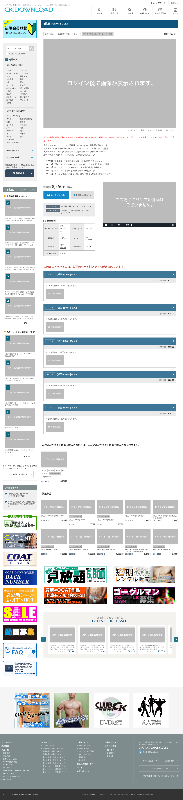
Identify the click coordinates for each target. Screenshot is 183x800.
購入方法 (82, 760)
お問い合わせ (148, 761)
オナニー (23, 70)
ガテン (22, 137)
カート (175, 13)
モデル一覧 (7, 779)
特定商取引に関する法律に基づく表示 (158, 776)
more (27, 323)
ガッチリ (64, 210)
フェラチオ (80, 206)
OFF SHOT (24, 97)
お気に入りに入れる (83, 195)
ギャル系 (23, 125)
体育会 (22, 122)
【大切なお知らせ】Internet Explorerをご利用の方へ (18, 495)
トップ (99, 13)
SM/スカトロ (11, 88)
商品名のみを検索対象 (17, 54)
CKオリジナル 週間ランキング (55, 766)
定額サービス (110, 742)
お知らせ (110, 756)
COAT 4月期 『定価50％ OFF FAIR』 (17, 771)
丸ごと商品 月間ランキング (54, 760)
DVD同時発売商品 (10, 762)
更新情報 (110, 753)
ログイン (174, 3)
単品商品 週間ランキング (53, 748)
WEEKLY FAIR (8, 768)
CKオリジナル (8, 765)
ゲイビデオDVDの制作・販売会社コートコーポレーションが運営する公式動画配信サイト (38, 5)
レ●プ (22, 85)
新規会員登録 (160, 13)
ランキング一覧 (49, 745)
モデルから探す (12, 150)
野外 (21, 82)
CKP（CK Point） (85, 754)
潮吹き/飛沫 (24, 88)
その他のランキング (19, 474)
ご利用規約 (169, 761)
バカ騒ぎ (23, 94)
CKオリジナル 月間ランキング (55, 769)
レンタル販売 (110, 746)
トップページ (7, 742)
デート (8, 70)
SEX (89, 206)
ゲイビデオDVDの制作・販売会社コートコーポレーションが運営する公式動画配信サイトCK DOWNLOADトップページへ (29, 9)
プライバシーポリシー (159, 768)
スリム (8, 119)
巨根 (8, 122)
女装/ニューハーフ (13, 142)
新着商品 (6, 753)
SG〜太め (10, 140)
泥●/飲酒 (9, 100)
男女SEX (23, 76)
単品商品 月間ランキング (53, 751)
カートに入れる (58, 195)
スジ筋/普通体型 (77, 210)
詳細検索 (20, 173)
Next (176, 639)
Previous (43, 639)
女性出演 (9, 79)
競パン (22, 131)
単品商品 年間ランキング (53, 754)
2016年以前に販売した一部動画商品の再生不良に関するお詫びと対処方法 (21, 504)
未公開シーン (11, 97)
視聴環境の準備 (84, 745)
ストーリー (10, 85)
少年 (8, 128)
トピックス (109, 750)
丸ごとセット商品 (10, 759)
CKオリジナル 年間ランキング (55, 772)
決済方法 (82, 757)
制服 (21, 128)
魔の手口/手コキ (67, 206)
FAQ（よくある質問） (87, 751)
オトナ (22, 134)
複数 (21, 79)
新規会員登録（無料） (86, 764)
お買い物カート (83, 771)
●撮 (7, 82)
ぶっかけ (23, 91)
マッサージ (24, 100)
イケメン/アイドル (13, 116)
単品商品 (6, 756)
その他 (8, 103)
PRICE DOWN (8, 774)
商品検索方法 (84, 748)
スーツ (8, 137)
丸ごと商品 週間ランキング (54, 757)
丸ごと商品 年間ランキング (54, 763)
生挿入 (8, 91)
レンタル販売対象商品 (11, 776)
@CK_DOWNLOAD (150, 752)
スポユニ (9, 131)
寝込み (8, 94)
